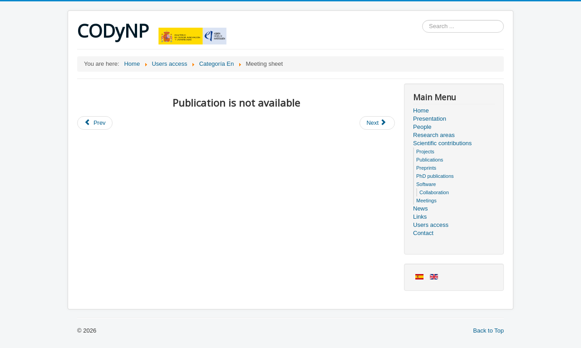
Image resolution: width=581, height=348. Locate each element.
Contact (423, 233)
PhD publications (435, 176)
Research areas (434, 135)
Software (426, 184)
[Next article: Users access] (377, 123)
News (420, 208)
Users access (430, 224)
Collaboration (434, 192)
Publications (429, 159)
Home (421, 110)
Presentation (429, 118)
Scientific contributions (442, 143)
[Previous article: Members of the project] (95, 123)
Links (420, 216)
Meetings (426, 200)
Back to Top (488, 330)
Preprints (426, 168)
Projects (425, 151)
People (422, 126)
